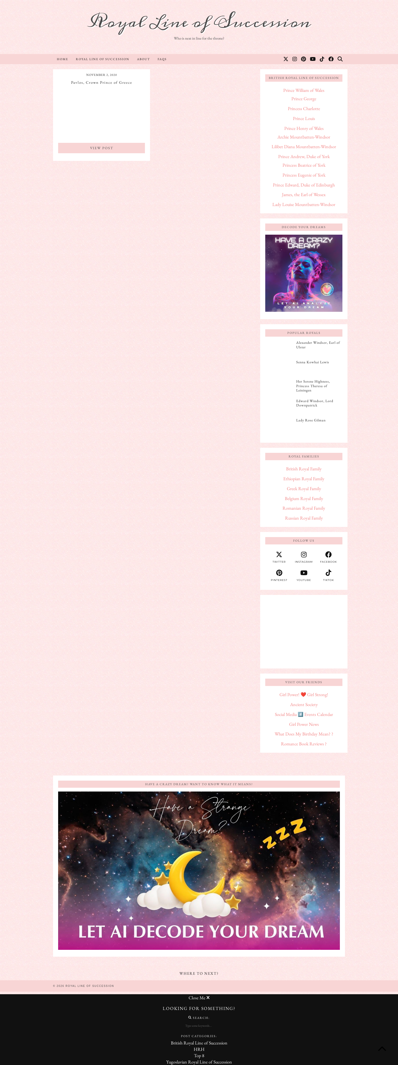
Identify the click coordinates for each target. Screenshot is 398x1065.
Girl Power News (304, 724)
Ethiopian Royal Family (303, 479)
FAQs (162, 59)
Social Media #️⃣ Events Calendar (304, 714)
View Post (101, 148)
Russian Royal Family (304, 518)
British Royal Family (304, 469)
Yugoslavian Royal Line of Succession (199, 1062)
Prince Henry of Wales (304, 128)
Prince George (303, 98)
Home (62, 59)
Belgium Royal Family (304, 498)
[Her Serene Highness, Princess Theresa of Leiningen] (279, 387)
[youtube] (303, 575)
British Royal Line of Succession (199, 1043)
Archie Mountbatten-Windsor (303, 137)
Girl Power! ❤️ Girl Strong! (303, 694)
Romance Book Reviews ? (304, 744)
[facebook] (328, 557)
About (143, 59)
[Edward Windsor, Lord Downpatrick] (279, 407)
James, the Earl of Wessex (304, 194)
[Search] (340, 59)
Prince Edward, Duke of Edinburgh (304, 185)
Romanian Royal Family (304, 508)
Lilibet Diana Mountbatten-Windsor (304, 146)
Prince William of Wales (303, 90)
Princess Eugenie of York (304, 175)
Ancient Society (304, 704)
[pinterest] (279, 575)
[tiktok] (328, 575)
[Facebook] (331, 59)
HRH (199, 1049)
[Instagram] (294, 59)
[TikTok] (322, 59)
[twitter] (279, 557)
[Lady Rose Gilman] (279, 426)
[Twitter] (286, 59)
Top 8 (199, 1055)
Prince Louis (304, 118)
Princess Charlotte (304, 108)
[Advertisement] (303, 631)
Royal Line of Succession (199, 22)
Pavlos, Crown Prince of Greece (101, 82)
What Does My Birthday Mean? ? (304, 734)
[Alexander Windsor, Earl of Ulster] (279, 348)
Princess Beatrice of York (304, 165)
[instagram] (303, 557)
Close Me (199, 998)
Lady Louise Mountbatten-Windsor (303, 204)
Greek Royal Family (304, 488)
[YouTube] (313, 59)
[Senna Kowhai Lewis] (279, 368)
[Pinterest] (303, 59)
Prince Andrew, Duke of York (304, 156)
